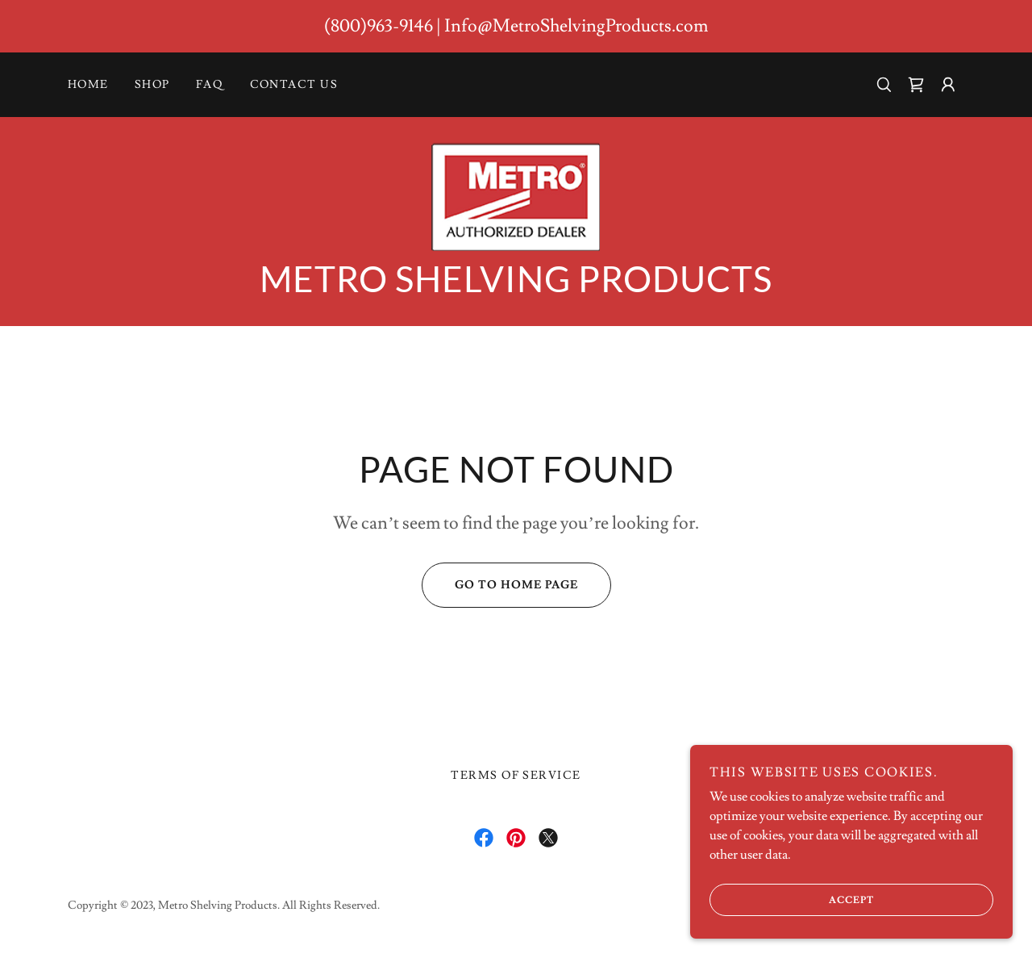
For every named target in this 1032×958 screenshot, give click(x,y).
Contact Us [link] (294, 84)
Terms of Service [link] (516, 775)
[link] (916, 85)
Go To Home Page (500, 585)
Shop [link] (152, 84)
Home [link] (88, 84)
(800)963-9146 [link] (378, 26)
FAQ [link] (210, 84)
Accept (792, 900)
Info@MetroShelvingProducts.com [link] (576, 26)
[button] (948, 85)
